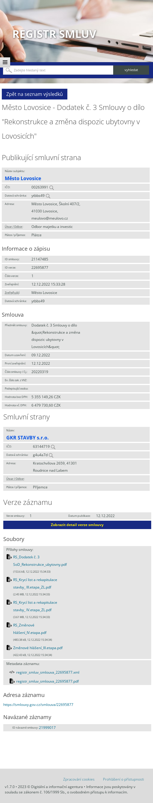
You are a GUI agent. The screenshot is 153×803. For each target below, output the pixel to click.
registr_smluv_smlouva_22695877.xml (47, 672)
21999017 (47, 727)
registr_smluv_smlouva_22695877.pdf (47, 681)
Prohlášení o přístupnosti (123, 779)
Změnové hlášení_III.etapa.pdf (38, 648)
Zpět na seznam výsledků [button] (34, 94)
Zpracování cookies (79, 779)
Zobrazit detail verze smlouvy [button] (77, 524)
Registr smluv (54, 34)
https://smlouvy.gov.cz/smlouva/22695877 (38, 704)
